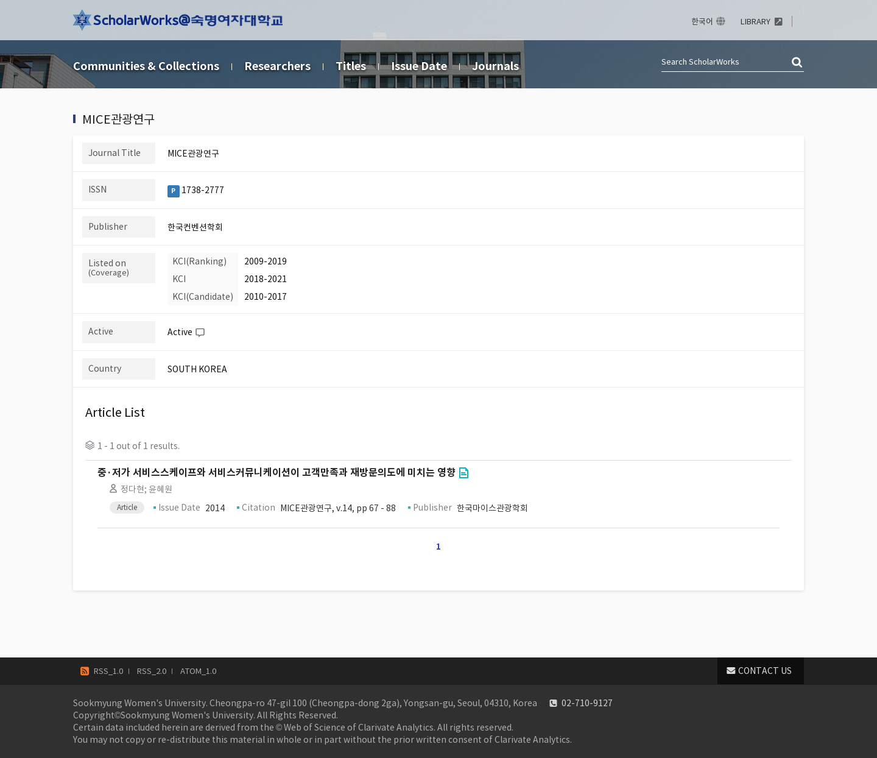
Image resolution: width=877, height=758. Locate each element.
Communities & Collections (146, 66)
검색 (798, 63)
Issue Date (419, 66)
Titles (351, 66)
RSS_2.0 (151, 671)
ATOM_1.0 (198, 671)
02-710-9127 (587, 703)
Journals (495, 66)
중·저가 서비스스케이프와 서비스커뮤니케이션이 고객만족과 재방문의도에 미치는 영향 (276, 472)
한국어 (702, 21)
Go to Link (463, 472)
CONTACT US (765, 670)
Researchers (277, 66)
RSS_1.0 (108, 671)
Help (200, 333)
